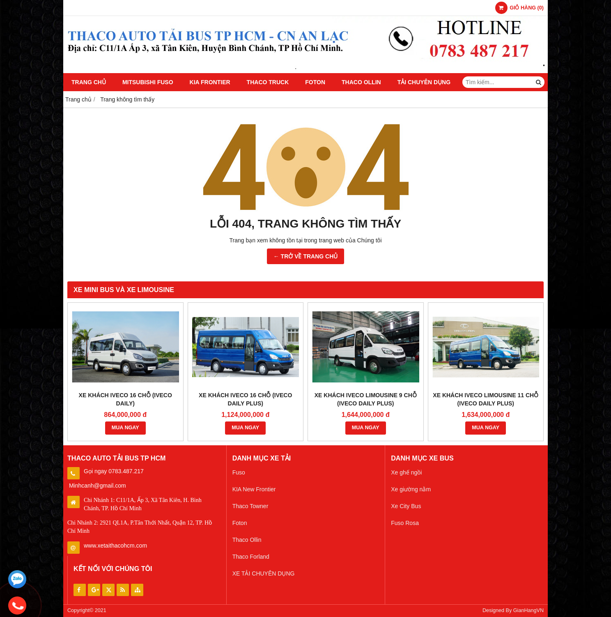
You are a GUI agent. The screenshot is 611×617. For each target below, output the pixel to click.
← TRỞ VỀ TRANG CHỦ (305, 256)
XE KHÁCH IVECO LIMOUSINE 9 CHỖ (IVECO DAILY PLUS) (366, 399)
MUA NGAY (125, 428)
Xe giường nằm (411, 489)
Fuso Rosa (405, 523)
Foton (315, 82)
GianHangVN (528, 610)
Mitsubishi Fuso (147, 82)
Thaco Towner (250, 506)
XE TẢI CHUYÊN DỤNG (263, 573)
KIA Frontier (210, 82)
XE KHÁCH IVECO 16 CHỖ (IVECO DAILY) (125, 399)
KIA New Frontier (254, 489)
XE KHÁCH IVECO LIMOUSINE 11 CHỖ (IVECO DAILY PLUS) (485, 399)
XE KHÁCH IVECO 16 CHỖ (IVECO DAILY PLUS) (245, 399)
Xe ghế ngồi (406, 472)
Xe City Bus (406, 506)
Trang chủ (88, 82)
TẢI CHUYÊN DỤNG (423, 82)
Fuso (238, 472)
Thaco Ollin (361, 82)
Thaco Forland (250, 556)
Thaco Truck (268, 82)
